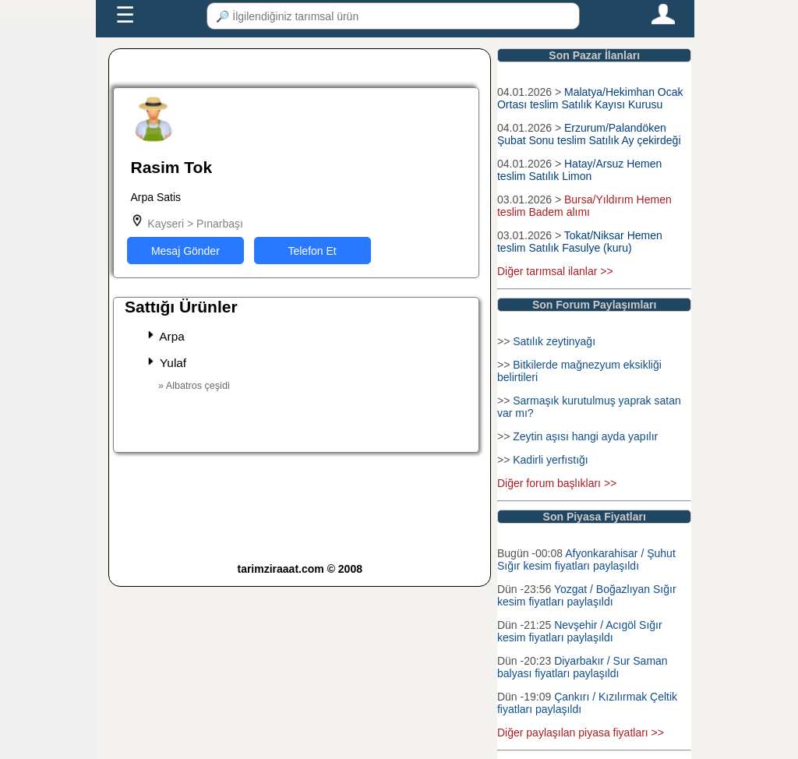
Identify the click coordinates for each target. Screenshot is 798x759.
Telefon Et (312, 251)
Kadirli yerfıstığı (550, 460)
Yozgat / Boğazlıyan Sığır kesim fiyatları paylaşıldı (586, 595)
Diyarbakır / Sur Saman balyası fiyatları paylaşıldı (582, 667)
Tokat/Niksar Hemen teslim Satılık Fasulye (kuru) (579, 241)
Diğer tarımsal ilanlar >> (555, 271)
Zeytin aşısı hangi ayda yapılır (585, 436)
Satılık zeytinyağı (554, 341)
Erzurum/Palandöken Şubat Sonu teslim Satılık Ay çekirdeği (589, 134)
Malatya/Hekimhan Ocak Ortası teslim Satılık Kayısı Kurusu (590, 98)
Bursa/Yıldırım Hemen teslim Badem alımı (584, 205)
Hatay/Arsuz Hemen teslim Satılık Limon (579, 169)
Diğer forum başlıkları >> (556, 483)
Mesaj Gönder (185, 251)
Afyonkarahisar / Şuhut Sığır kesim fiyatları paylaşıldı (586, 559)
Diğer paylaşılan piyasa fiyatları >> (580, 732)
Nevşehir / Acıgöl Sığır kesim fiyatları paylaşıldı (579, 631)
